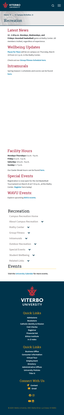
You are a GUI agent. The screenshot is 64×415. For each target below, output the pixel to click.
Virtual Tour (32, 357)
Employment (32, 360)
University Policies (32, 370)
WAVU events (30, 197)
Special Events (21, 249)
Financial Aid (32, 333)
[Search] (53, 5)
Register (18, 187)
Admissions (32, 317)
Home (6, 15)
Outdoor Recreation (24, 244)
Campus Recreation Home (23, 216)
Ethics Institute (32, 336)
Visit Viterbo (32, 327)
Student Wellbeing (23, 255)
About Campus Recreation (27, 221)
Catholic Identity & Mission (32, 323)
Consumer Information (32, 354)
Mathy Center (20, 227)
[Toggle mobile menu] (59, 5)
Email (34, 388)
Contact (34, 385)
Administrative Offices (32, 367)
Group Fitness (20, 232)
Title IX (32, 373)
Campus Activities (24, 15)
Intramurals (19, 238)
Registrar (32, 330)
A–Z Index (32, 339)
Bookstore (32, 320)
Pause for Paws (14, 51)
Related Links (20, 260)
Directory (32, 364)
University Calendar (24, 273)
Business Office (32, 351)
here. (10, 74)
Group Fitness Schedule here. (33, 60)
